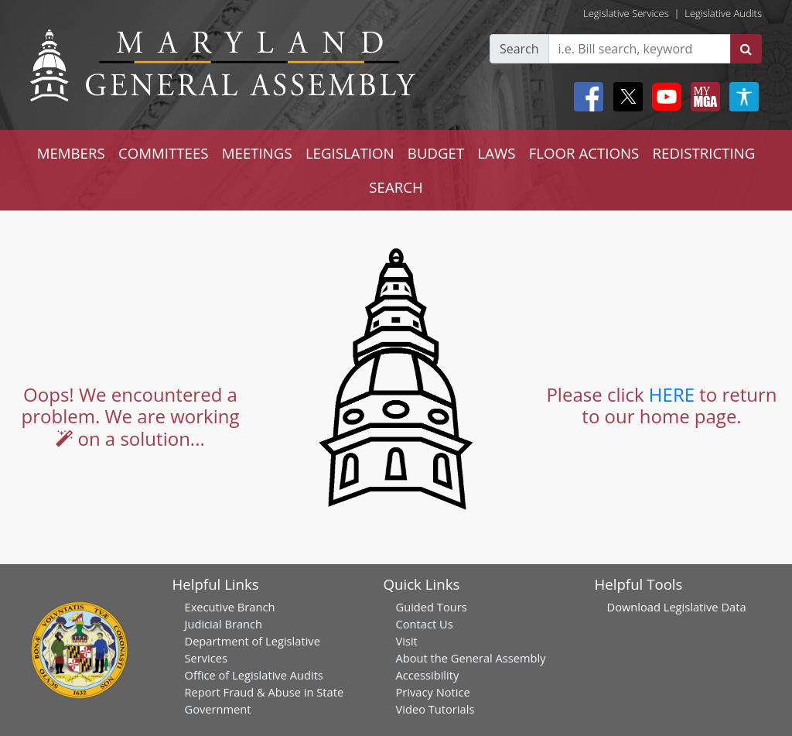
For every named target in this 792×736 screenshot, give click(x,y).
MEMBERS (71, 153)
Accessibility (427, 675)
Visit (407, 641)
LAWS (496, 153)
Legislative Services (626, 13)
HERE (672, 394)
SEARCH (395, 187)
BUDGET (436, 153)
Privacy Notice (433, 692)
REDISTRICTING (704, 153)
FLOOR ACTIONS (584, 153)
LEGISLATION (350, 153)
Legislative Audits (723, 13)
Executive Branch (230, 606)
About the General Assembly (471, 658)
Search (519, 48)
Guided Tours (431, 606)
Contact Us (424, 624)
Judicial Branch (224, 624)
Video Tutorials (435, 709)
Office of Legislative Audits (254, 675)
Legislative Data (705, 606)
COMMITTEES (163, 153)
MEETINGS (257, 153)
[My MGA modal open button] (702, 96)
